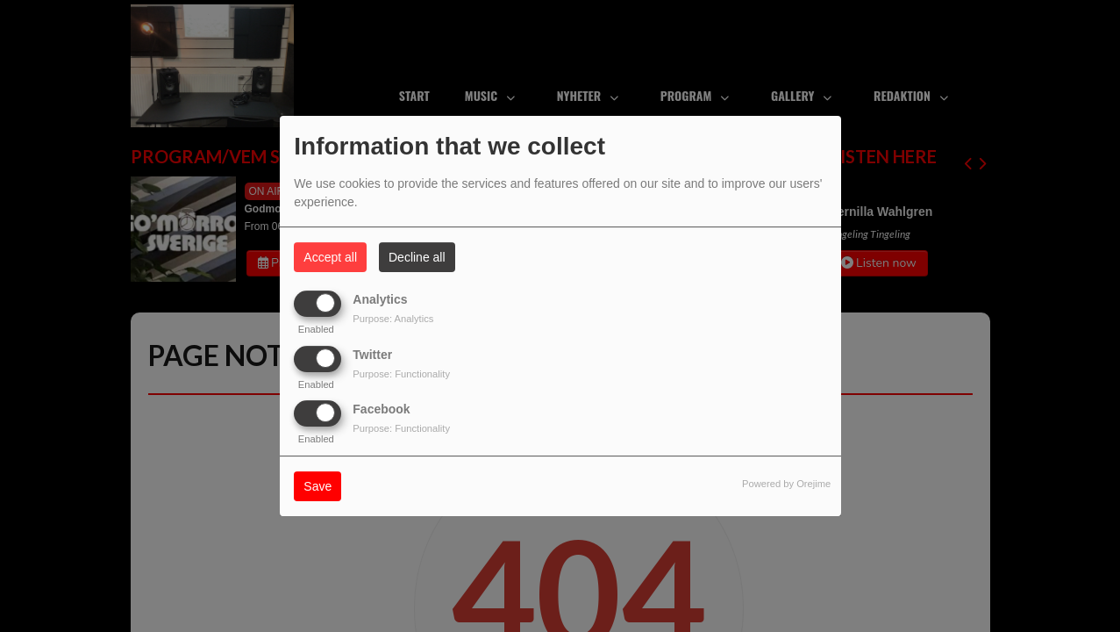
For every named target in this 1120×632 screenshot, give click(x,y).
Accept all (330, 257)
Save (317, 486)
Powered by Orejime (786, 483)
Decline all (417, 257)
